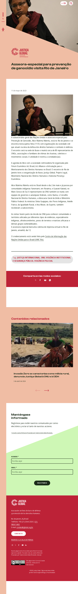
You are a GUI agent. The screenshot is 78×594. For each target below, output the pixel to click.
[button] (46, 390)
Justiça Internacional (28, 257)
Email (14, 468)
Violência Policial (43, 260)
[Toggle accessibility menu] (3, 29)
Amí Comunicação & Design (38, 572)
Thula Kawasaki (51, 572)
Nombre (15, 457)
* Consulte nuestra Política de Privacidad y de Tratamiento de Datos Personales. (32, 433)
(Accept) (39, 555)
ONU (43, 257)
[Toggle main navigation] (3, 16)
